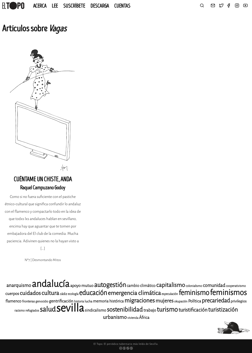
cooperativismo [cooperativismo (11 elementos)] (236, 286)
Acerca (39, 6)
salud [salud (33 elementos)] (48, 309)
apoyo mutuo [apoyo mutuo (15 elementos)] (81, 285)
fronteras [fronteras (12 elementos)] (28, 301)
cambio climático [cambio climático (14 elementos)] (141, 285)
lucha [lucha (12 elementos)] (88, 301)
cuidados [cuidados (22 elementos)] (30, 293)
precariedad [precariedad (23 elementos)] (216, 300)
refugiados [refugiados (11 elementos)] (32, 310)
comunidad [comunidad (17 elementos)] (214, 285)
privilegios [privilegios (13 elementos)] (239, 301)
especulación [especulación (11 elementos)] (170, 294)
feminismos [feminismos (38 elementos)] (228, 292)
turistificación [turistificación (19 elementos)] (193, 310)
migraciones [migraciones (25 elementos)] (139, 300)
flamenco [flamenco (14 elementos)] (13, 301)
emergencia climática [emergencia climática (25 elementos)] (134, 293)
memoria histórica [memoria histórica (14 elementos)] (108, 301)
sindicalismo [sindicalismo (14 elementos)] (95, 310)
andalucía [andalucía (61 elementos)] (50, 284)
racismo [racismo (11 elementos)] (19, 310)
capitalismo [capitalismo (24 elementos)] (170, 285)
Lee (55, 6)
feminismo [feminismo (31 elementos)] (194, 292)
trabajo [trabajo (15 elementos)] (149, 310)
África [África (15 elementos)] (144, 317)
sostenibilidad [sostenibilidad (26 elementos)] (125, 310)
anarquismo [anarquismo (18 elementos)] (18, 285)
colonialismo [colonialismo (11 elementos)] (194, 286)
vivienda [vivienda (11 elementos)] (132, 318)
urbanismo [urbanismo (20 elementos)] (115, 317)
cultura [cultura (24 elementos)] (50, 293)
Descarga (99, 6)
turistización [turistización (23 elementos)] (223, 309)
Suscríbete (74, 6)
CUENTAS (122, 6)
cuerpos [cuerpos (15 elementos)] (12, 293)
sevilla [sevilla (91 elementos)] (70, 308)
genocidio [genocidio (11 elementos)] (41, 301)
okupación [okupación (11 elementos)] (180, 301)
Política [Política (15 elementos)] (194, 301)
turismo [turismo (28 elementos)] (167, 309)
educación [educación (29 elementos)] (93, 293)
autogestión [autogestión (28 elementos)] (110, 285)
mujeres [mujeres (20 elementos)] (164, 300)
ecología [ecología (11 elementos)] (73, 294)
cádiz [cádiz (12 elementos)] (63, 294)
